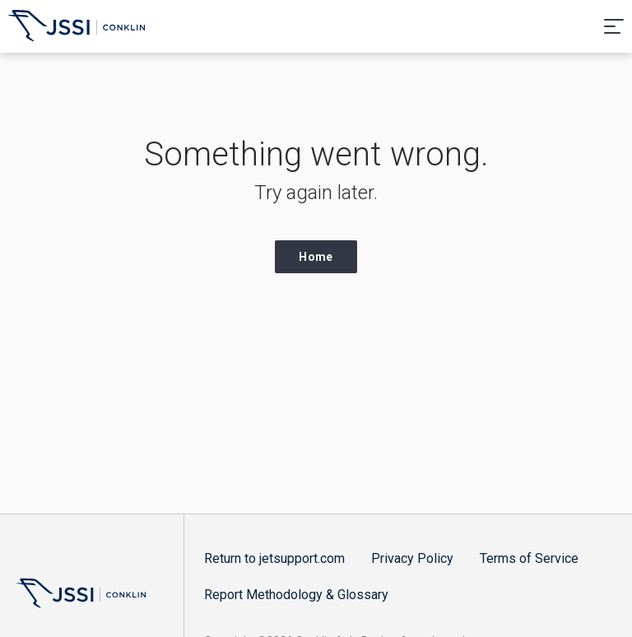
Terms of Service (529, 558)
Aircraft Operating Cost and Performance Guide (76, 28)
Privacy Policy (412, 558)
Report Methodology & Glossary (296, 594)
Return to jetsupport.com (274, 558)
